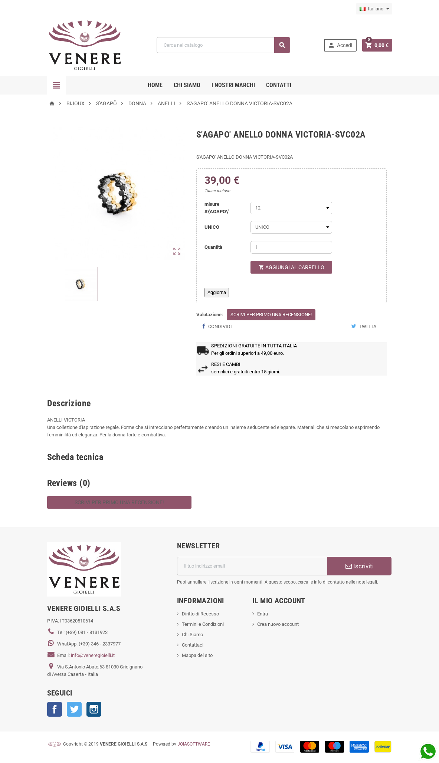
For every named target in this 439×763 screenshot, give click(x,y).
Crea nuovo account (278, 624)
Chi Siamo (192, 634)
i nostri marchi (233, 85)
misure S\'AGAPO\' (216, 207)
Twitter (74, 709)
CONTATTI (278, 85)
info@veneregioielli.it (93, 655)
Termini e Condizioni (203, 624)
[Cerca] (223, 45)
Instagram (93, 709)
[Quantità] (291, 247)
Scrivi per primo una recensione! (271, 314)
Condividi (217, 326)
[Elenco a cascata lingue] (374, 8)
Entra (262, 614)
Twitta (363, 326)
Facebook (54, 709)
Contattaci (192, 645)
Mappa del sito (197, 655)
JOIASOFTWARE (193, 744)
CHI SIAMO (187, 85)
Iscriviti (359, 566)
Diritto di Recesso (200, 614)
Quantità (213, 247)
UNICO (211, 227)
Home (155, 85)
